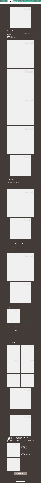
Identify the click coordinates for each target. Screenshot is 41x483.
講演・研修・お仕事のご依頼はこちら (20, 473)
